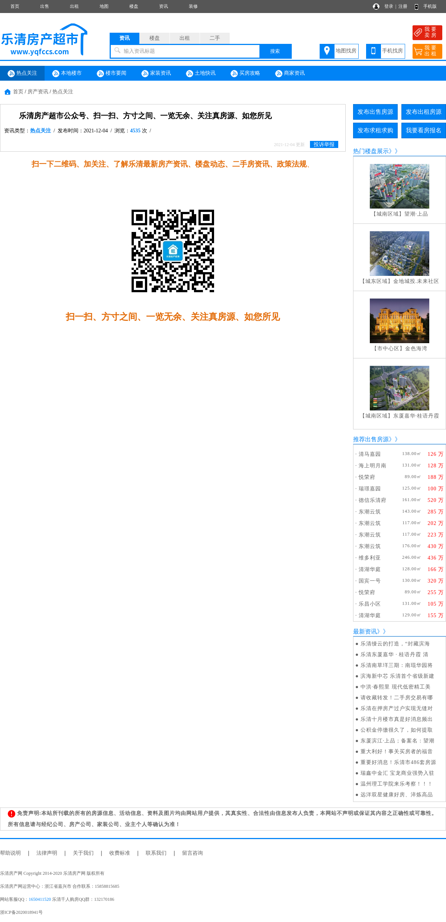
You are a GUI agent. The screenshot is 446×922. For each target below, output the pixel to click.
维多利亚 (370, 558)
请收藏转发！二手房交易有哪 (397, 697)
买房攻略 (245, 73)
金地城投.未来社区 (416, 281)
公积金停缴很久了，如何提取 (397, 730)
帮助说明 (10, 853)
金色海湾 (416, 348)
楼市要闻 (111, 73)
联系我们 (156, 853)
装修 (193, 6)
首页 (14, 6)
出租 (74, 6)
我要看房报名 (424, 130)
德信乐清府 (373, 500)
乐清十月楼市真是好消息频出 (397, 719)
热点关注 (22, 73)
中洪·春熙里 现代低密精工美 (396, 687)
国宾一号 (370, 581)
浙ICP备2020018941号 (21, 912)
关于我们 (83, 853)
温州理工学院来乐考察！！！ (397, 784)
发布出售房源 (375, 112)
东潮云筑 (370, 512)
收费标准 (119, 853)
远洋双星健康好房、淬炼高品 (397, 794)
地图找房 (346, 51)
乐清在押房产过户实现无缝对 (397, 708)
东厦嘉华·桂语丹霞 (416, 416)
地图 (104, 6)
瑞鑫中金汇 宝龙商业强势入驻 (398, 773)
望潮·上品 (416, 214)
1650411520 (40, 899)
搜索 (275, 51)
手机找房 (392, 51)
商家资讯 (290, 73)
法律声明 (46, 853)
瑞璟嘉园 (370, 488)
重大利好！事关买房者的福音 (397, 751)
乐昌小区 (370, 604)
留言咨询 (192, 853)
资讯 (163, 6)
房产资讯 (38, 91)
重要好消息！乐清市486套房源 (398, 762)
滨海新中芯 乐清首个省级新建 (398, 676)
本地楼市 (67, 73)
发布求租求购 (375, 130)
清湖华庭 (370, 569)
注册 (402, 6)
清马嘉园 (370, 454)
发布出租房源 (424, 112)
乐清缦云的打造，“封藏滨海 (395, 644)
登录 (388, 6)
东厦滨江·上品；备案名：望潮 (398, 741)
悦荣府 (367, 477)
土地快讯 (201, 73)
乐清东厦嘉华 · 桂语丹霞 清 (395, 654)
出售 (44, 6)
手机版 (430, 6)
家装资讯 (156, 73)
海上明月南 (373, 465)
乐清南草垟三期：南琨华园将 (397, 665)
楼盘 (133, 6)
